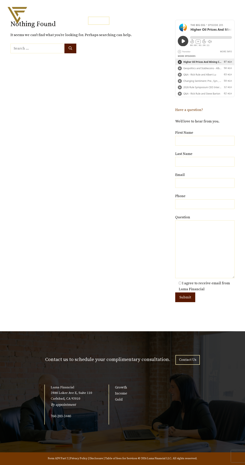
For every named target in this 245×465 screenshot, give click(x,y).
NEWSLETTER (161, 11)
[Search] (70, 48)
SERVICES (114, 11)
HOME (92, 11)
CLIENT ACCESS (193, 11)
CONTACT (99, 21)
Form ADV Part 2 (58, 458)
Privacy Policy (78, 458)
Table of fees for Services (121, 458)
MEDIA (136, 11)
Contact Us (187, 359)
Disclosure (96, 458)
